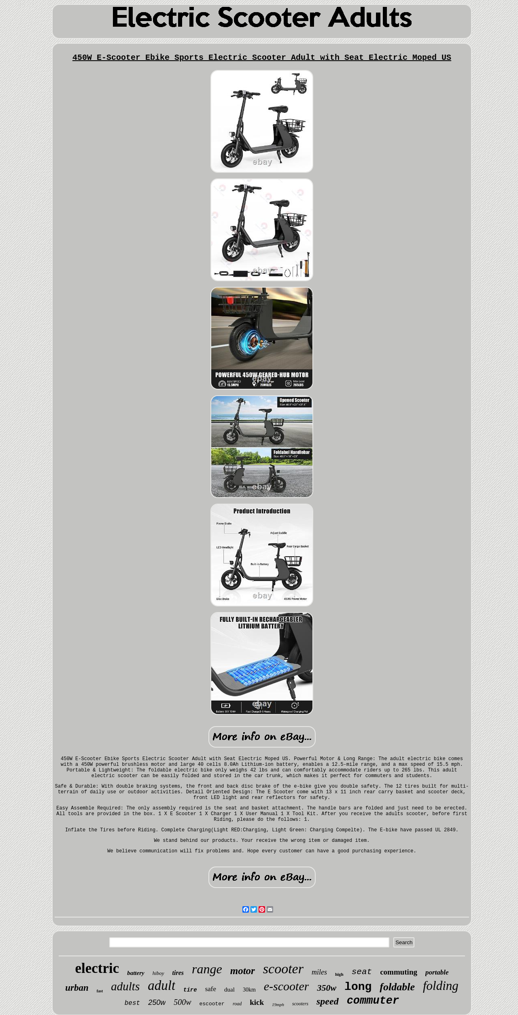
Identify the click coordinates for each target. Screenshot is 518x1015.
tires (178, 972)
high (339, 974)
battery (135, 973)
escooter (212, 1004)
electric (97, 968)
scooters (300, 1004)
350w (326, 988)
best (132, 1003)
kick (257, 1002)
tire (190, 990)
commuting (398, 972)
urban (77, 988)
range (207, 969)
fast (100, 991)
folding (441, 986)
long (358, 987)
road (237, 1004)
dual (229, 989)
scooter (283, 968)
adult (161, 985)
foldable (397, 987)
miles (319, 972)
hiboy (158, 973)
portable (437, 972)
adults (125, 986)
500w (182, 1002)
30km (249, 990)
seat (362, 972)
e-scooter (286, 986)
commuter (373, 1001)
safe (210, 989)
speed (327, 1001)
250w (157, 1002)
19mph (278, 1004)
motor (242, 970)
